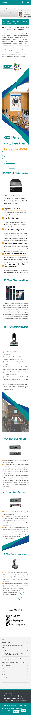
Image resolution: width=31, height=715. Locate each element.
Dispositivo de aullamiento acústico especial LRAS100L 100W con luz (12, 658)
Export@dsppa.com (20, 696)
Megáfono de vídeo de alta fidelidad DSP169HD (13, 662)
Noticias (3, 675)
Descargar (4, 681)
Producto (4, 650)
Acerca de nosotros (6, 643)
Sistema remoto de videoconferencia (12, 11)
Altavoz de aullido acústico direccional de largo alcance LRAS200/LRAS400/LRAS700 (13, 654)
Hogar (2, 9)
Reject (23, 710)
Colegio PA (4, 678)
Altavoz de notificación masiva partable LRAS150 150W (13, 646)
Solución (4, 668)
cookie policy (10, 710)
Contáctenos (5, 684)
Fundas (3, 672)
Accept (16, 712)
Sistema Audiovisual (11, 9)
